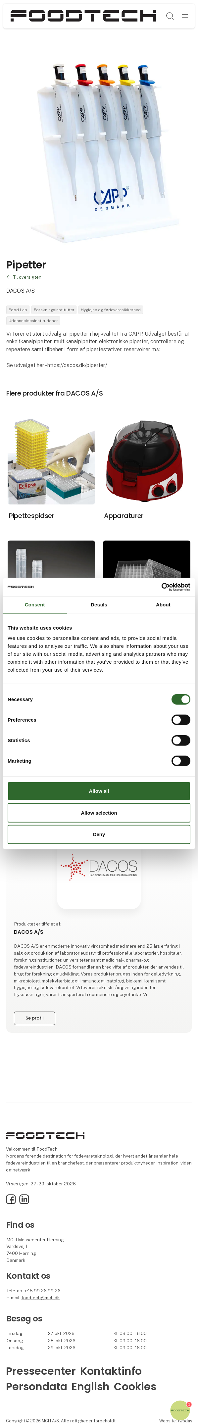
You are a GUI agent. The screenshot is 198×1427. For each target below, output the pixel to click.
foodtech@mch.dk (41, 1297)
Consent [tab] (35, 604)
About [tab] (163, 604)
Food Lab (18, 310)
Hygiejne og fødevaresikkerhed (111, 310)
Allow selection (99, 812)
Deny (99, 834)
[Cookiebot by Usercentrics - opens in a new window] (161, 587)
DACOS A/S (20, 291)
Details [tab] (99, 604)
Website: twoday (175, 1420)
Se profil (34, 1018)
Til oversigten (27, 277)
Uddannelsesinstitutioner (33, 320)
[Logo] (83, 16)
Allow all (99, 791)
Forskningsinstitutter (54, 310)
